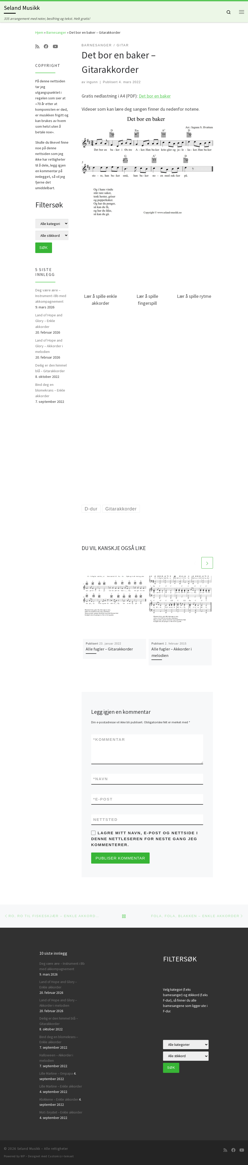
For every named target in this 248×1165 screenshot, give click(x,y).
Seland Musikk (28, 1148)
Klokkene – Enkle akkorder (58, 1099)
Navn (100, 779)
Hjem (39, 32)
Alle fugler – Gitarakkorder (109, 648)
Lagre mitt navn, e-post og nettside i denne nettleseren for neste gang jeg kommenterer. (144, 839)
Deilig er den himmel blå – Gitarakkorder (51, 368)
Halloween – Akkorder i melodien (56, 1058)
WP (23, 1156)
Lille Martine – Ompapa (56, 1073)
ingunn (92, 82)
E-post (103, 799)
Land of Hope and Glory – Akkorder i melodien (49, 346)
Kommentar (109, 739)
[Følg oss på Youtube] (55, 46)
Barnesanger (56, 32)
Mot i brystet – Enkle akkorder (60, 1112)
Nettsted (105, 819)
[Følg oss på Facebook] (46, 46)
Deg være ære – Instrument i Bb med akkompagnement (50, 296)
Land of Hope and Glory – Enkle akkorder (48, 321)
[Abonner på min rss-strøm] (37, 46)
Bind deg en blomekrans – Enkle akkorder (50, 390)
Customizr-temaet (61, 1156)
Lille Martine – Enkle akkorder (60, 1086)
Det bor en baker (155, 96)
